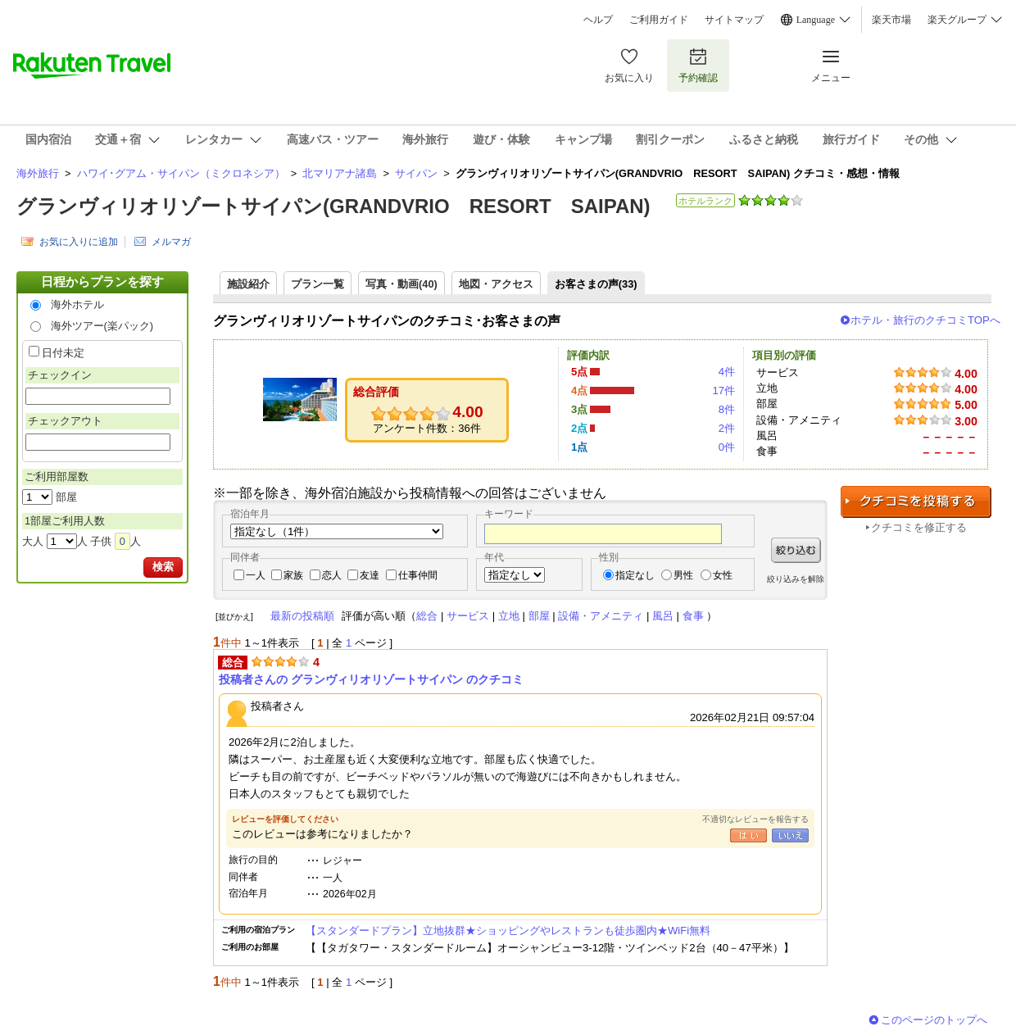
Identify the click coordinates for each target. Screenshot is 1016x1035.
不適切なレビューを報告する (755, 819)
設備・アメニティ (600, 616)
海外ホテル (77, 304)
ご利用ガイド (658, 19)
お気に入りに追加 (78, 242)
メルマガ (171, 242)
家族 (293, 575)
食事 (693, 616)
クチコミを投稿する (916, 502)
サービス (468, 616)
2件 (727, 428)
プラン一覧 (317, 284)
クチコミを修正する (919, 527)
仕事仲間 (418, 575)
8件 (727, 409)
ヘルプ (598, 19)
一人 (255, 575)
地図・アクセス (496, 284)
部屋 (539, 616)
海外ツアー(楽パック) (102, 326)
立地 (508, 616)
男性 (683, 575)
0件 (727, 447)
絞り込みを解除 (795, 578)
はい (748, 835)
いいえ (790, 835)
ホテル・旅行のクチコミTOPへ (925, 320)
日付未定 (63, 353)
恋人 (332, 575)
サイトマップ (734, 19)
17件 (723, 390)
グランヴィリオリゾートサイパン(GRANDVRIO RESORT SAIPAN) (333, 206)
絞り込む (796, 550)
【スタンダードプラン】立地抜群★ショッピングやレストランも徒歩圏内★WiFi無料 (508, 930)
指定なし (635, 575)
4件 (727, 371)
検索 (163, 567)
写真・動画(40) (401, 284)
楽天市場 (891, 19)
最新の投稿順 (302, 616)
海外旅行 (37, 173)
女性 (723, 575)
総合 (427, 616)
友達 (369, 575)
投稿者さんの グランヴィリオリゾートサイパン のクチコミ (371, 679)
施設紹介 (248, 284)
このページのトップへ (934, 1020)
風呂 (663, 616)
